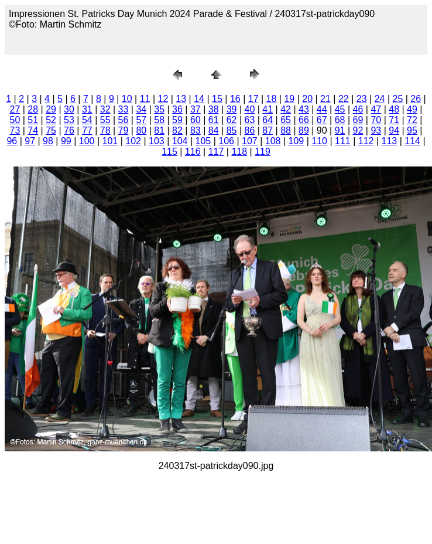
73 (15, 130)
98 (48, 141)
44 (322, 109)
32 (105, 109)
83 (195, 130)
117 (216, 152)
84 (213, 130)
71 (394, 120)
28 (33, 109)
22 (343, 99)
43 (304, 109)
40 (249, 109)
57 (141, 120)
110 (319, 141)
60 (195, 120)
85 (232, 130)
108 (273, 141)
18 (271, 99)
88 (285, 130)
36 (177, 109)
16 (235, 99)
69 (358, 120)
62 (232, 120)
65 (285, 120)
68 (340, 120)
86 (249, 130)
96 (11, 141)
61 (213, 120)
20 (307, 99)
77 (87, 130)
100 (87, 141)
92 (358, 130)
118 (239, 152)
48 (394, 109)
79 (123, 130)
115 (169, 152)
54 (87, 120)
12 (163, 99)
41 (267, 109)
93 (376, 130)
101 (110, 141)
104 (180, 141)
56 (123, 120)
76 (69, 130)
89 (304, 130)
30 (69, 109)
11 (145, 99)
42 (285, 109)
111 (343, 141)
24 (380, 99)
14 (199, 99)
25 (397, 99)
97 (30, 141)
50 (15, 120)
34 (141, 109)
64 (267, 120)
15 (217, 99)
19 (289, 99)
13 (181, 99)
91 (340, 130)
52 (51, 120)
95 (412, 130)
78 (105, 130)
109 (296, 141)
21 (325, 99)
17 (253, 99)
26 (415, 99)
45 (340, 109)
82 (177, 130)
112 (366, 141)
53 (69, 120)
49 (412, 109)
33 (123, 109)
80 (141, 130)
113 (389, 141)
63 (249, 120)
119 (262, 152)
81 (159, 130)
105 (203, 141)
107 (250, 141)
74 (33, 130)
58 (159, 120)
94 (394, 130)
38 (213, 109)
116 (193, 152)
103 (156, 141)
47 (376, 109)
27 (15, 109)
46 (358, 109)
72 (412, 120)
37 (195, 109)
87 (267, 130)
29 (51, 109)
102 (133, 141)
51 (33, 120)
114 (412, 141)
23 (361, 99)
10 (127, 99)
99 (66, 141)
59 (177, 120)
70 (376, 120)
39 (232, 109)
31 (87, 109)
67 (322, 120)
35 (159, 109)
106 (226, 141)
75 (51, 130)
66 (304, 120)
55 (105, 120)
